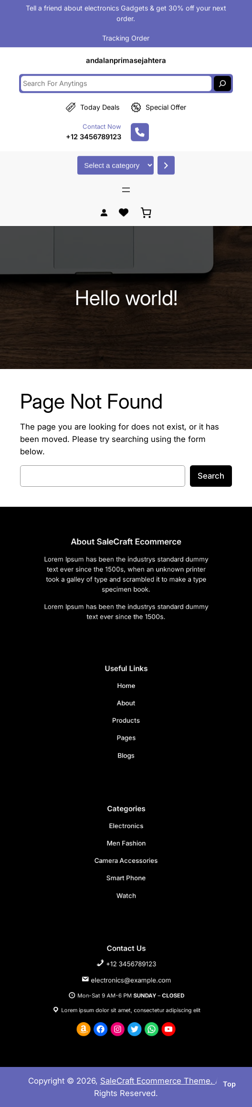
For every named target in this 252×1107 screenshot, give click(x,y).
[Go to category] (166, 156)
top (229, 1084)
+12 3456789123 (93, 127)
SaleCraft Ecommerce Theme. (157, 1081)
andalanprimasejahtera (126, 51)
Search (211, 476)
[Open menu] (126, 180)
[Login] (103, 203)
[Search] (222, 74)
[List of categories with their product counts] (115, 156)
